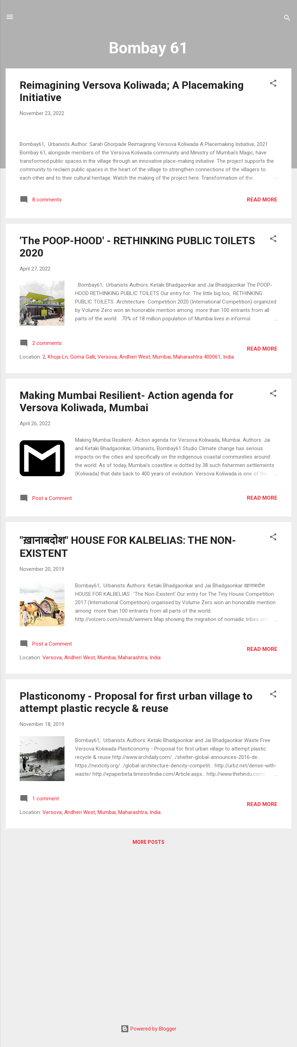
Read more (262, 363)
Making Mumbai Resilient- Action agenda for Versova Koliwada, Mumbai (127, 565)
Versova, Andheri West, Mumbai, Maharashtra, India (101, 821)
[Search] (287, 19)
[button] (273, 84)
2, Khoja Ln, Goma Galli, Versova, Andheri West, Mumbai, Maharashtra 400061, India (138, 521)
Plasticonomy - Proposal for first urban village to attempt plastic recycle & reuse (136, 865)
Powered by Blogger (148, 1029)
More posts (148, 1005)
